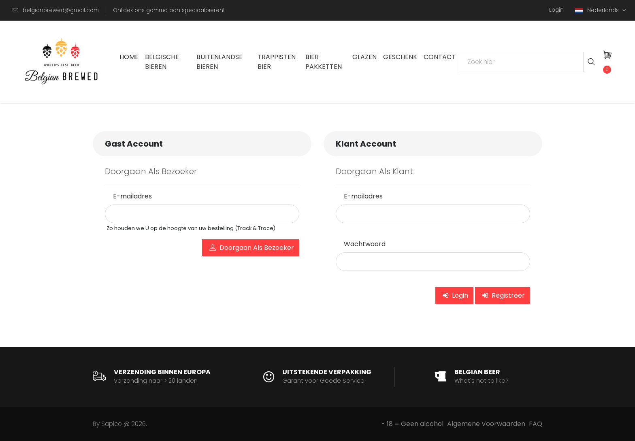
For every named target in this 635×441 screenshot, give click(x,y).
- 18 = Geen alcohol (412, 423)
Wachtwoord (365, 244)
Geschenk (400, 57)
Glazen (364, 57)
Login (556, 10)
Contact (440, 57)
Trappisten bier (277, 61)
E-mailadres (132, 196)
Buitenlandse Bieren (219, 61)
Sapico (111, 424)
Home (129, 57)
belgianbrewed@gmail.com (61, 10)
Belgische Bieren (162, 61)
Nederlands (597, 10)
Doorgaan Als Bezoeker (251, 248)
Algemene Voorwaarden (486, 423)
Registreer (503, 295)
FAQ (535, 423)
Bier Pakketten (323, 61)
